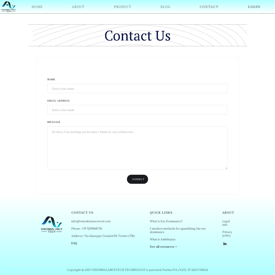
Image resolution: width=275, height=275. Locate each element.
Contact (209, 6)
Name (51, 79)
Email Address (58, 100)
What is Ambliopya (162, 239)
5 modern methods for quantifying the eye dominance (178, 230)
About (78, 6)
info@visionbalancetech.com (90, 221)
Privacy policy (227, 233)
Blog (165, 6)
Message (54, 122)
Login (254, 6)
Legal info (226, 222)
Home (37, 6)
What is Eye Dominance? (166, 221)
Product (122, 6)
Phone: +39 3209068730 (86, 228)
